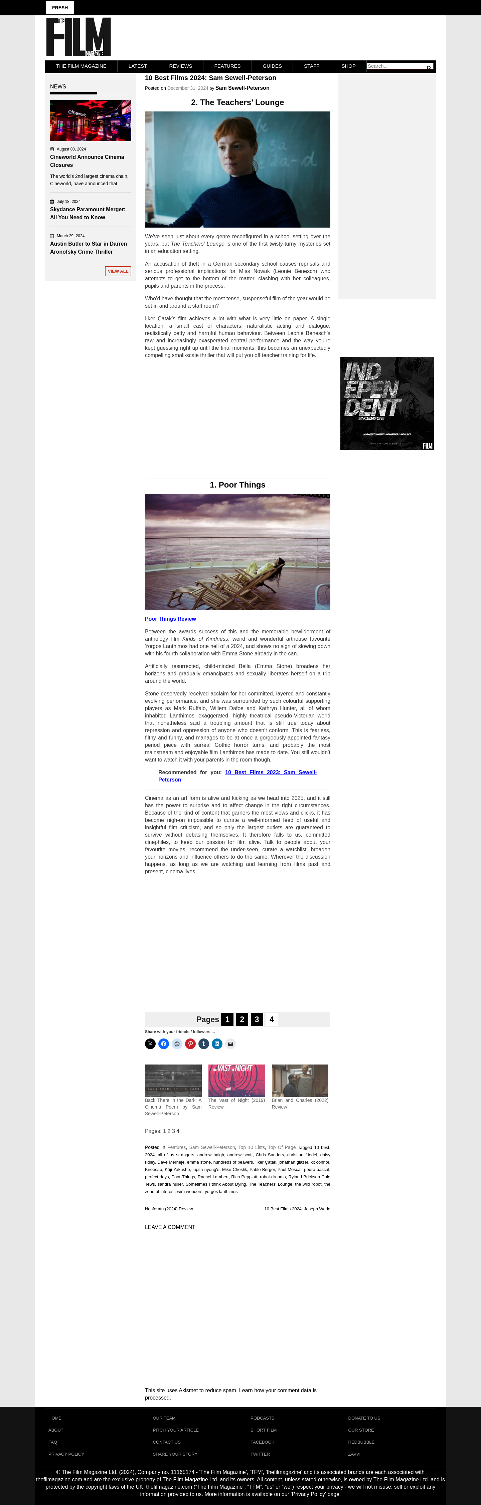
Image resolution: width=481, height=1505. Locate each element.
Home (54, 1418)
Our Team (164, 1418)
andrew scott (240, 1154)
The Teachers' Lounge (270, 1184)
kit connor (320, 1162)
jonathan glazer (293, 1162)
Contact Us (167, 1442)
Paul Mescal (290, 1169)
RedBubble (361, 1442)
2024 (150, 1154)
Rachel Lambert (213, 1176)
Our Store (361, 1430)
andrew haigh (210, 1154)
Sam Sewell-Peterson (242, 88)
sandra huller (170, 1184)
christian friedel (302, 1154)
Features (227, 66)
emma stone (199, 1162)
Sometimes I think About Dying (216, 1184)
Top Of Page (282, 1147)
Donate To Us (364, 1418)
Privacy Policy (66, 1454)
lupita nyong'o (205, 1169)
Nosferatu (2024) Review (169, 1208)
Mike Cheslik (234, 1169)
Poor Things (183, 1176)
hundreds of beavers (233, 1162)
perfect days (157, 1176)
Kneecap (153, 1169)
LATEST (138, 66)
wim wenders (189, 1191)
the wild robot (308, 1184)
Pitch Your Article (176, 1430)
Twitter (260, 1454)
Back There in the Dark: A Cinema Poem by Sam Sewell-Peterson (173, 1107)
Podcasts (263, 1418)
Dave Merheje (170, 1162)
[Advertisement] (237, 418)
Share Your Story (175, 1454)
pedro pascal (316, 1169)
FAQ (52, 1442)
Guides (272, 66)
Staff (311, 66)
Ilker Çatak (266, 1162)
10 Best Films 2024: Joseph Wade (298, 1208)
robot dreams (273, 1176)
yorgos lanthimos (221, 1191)
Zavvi (354, 1454)
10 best (321, 1147)
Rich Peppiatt (244, 1176)
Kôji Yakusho (177, 1169)
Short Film (264, 1430)
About (55, 1430)
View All (118, 271)
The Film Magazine (81, 66)
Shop (348, 66)
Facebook (263, 1442)
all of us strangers (176, 1154)
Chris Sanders (270, 1154)
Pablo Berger (262, 1169)
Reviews (180, 66)
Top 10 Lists (251, 1147)
